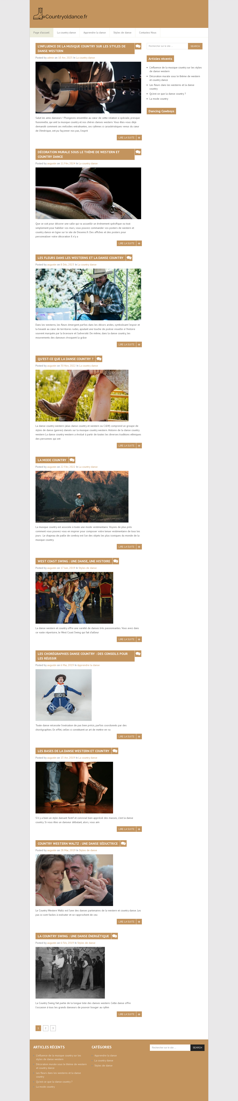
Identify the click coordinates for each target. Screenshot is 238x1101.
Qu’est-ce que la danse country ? (65, 359)
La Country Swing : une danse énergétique (73, 936)
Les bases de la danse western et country (73, 751)
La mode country (52, 460)
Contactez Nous (147, 32)
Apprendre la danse (94, 32)
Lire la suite (126, 137)
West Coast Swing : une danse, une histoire (74, 561)
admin (50, 57)
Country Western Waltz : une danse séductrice (78, 843)
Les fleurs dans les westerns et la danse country (80, 258)
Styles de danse (122, 32)
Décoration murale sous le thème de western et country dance (79, 154)
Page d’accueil (41, 32)
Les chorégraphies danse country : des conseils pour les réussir (83, 656)
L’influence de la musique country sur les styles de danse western (82, 48)
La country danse (66, 32)
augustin (51, 163)
